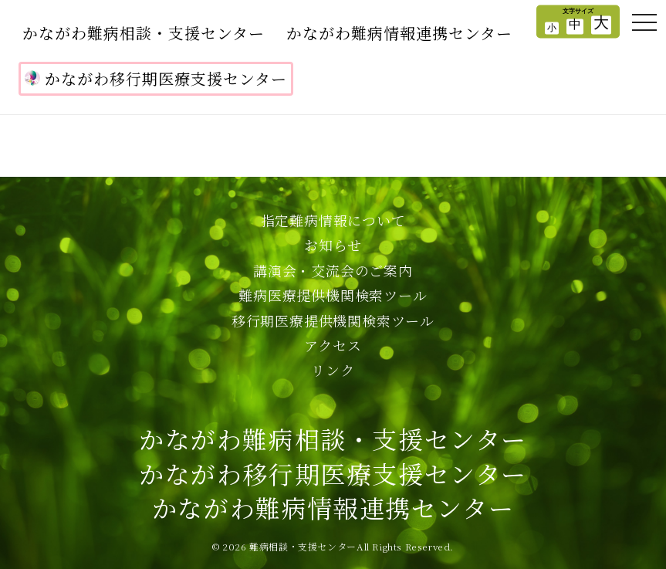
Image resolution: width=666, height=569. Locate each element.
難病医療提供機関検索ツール (332, 295)
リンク (332, 370)
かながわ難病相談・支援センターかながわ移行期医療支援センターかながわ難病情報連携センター (333, 473)
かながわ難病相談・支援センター (143, 33)
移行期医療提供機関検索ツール (333, 320)
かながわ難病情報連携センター (399, 33)
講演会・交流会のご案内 (333, 270)
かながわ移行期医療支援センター (156, 78)
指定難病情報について (333, 220)
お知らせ (332, 245)
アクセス (332, 345)
